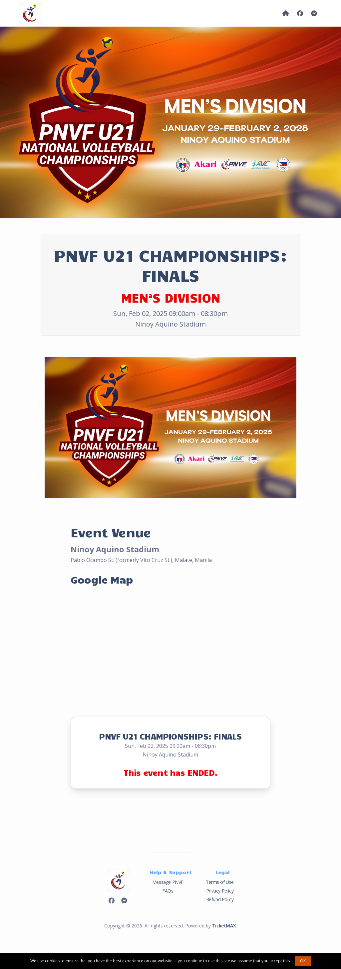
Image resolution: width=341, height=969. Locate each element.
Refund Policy (220, 899)
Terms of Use (220, 882)
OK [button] (303, 961)
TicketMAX (224, 925)
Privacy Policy (219, 891)
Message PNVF (167, 882)
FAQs (167, 891)
